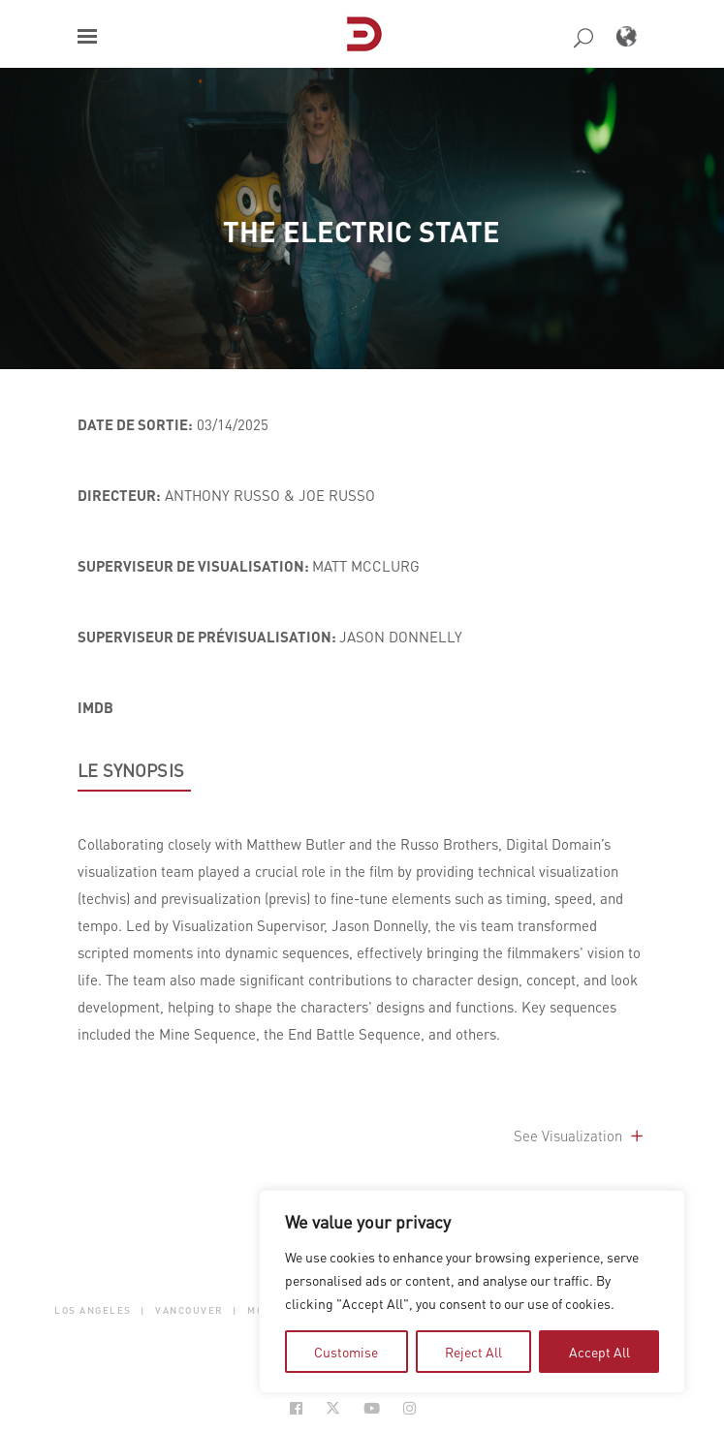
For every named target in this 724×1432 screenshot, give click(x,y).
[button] (87, 36)
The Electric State (361, 231)
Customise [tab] (346, 1351)
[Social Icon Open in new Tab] (296, 1408)
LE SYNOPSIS (131, 770)
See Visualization (580, 1135)
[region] (472, 1291)
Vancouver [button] (189, 1310)
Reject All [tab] (473, 1351)
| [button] (143, 1310)
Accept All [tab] (599, 1351)
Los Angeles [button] (93, 1310)
